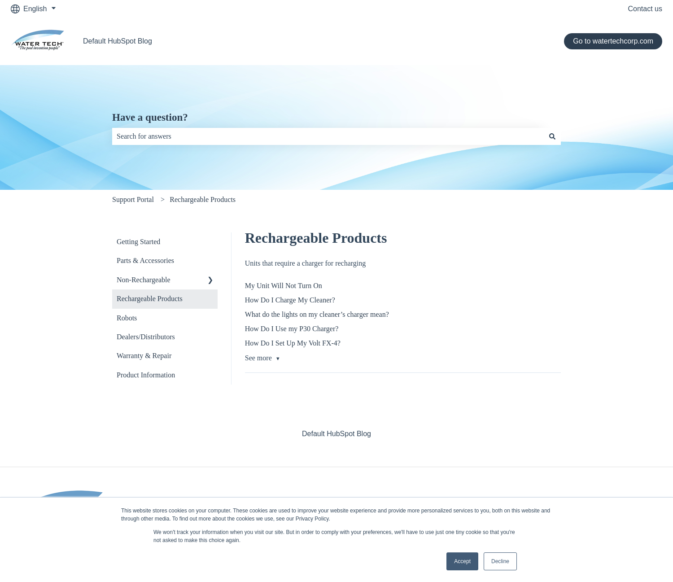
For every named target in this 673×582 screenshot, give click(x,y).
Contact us (645, 9)
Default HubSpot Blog (117, 41)
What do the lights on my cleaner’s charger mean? (317, 314)
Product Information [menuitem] (146, 375)
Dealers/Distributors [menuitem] (146, 337)
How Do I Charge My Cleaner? (290, 300)
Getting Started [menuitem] (138, 241)
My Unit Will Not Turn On (283, 285)
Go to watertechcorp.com (613, 41)
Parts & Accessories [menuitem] (145, 260)
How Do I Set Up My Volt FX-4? (293, 343)
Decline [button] (500, 561)
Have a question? (150, 117)
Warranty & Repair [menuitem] (144, 355)
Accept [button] (462, 561)
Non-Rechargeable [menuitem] (143, 280)
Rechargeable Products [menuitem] (150, 298)
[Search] (552, 136)
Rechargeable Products (203, 199)
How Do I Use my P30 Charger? (292, 329)
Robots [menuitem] (127, 318)
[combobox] (328, 136)
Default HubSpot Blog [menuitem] (336, 434)
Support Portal (133, 199)
